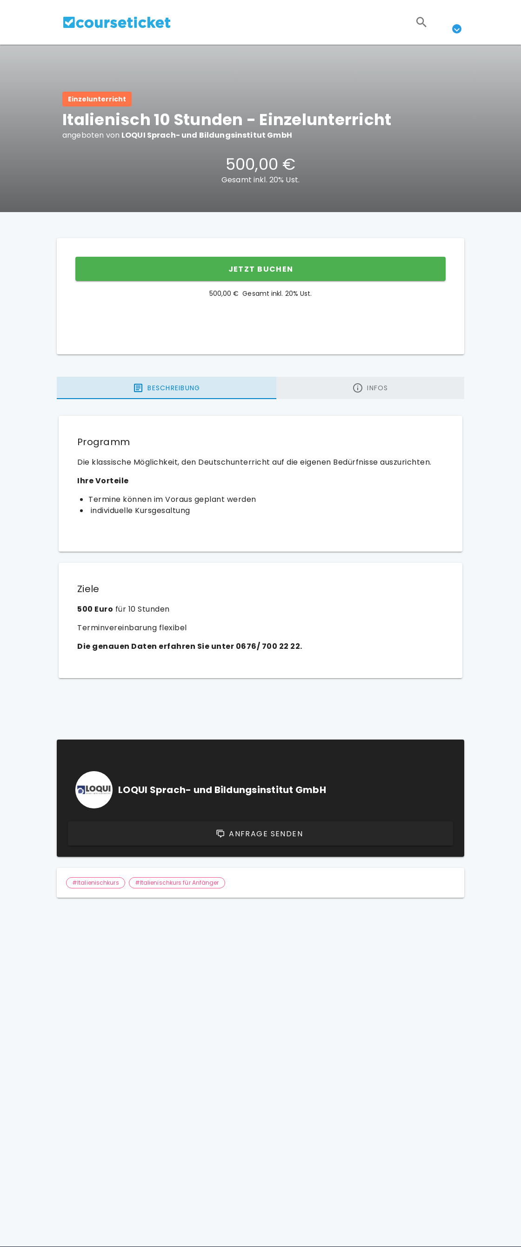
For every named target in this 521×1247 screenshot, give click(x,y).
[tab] (166, 388)
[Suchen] (421, 22)
